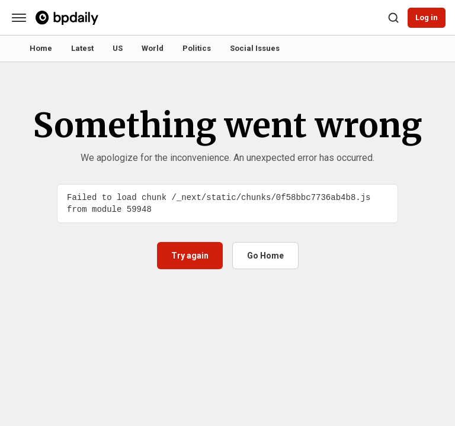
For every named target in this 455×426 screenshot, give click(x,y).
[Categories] (18, 17)
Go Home (265, 255)
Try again (190, 255)
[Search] (393, 17)
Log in (426, 17)
